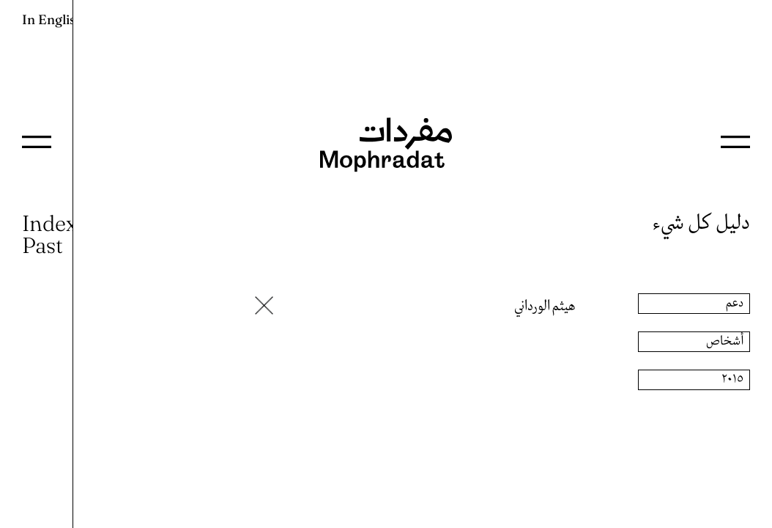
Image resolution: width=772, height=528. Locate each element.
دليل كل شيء (701, 223)
